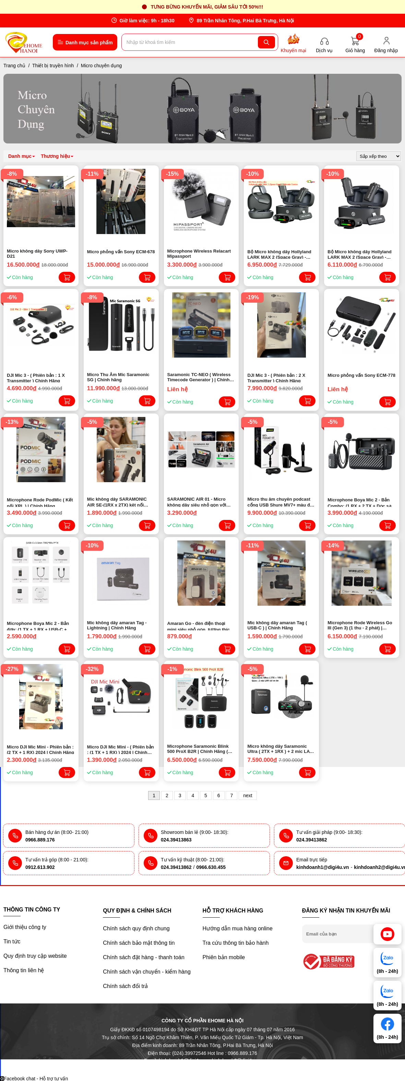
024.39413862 (311, 839)
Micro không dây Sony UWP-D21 (37, 253)
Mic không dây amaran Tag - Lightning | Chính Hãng (117, 625)
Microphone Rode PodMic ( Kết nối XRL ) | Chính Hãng (40, 502)
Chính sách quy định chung (136, 928)
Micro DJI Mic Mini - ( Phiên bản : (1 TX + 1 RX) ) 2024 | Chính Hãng (120, 749)
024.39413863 (176, 839)
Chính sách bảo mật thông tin (139, 943)
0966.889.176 (40, 839)
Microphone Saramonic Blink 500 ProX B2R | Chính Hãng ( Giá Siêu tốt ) (198, 749)
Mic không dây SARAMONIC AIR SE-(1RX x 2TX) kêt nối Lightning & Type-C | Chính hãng (117, 502)
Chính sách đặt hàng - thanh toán (143, 957)
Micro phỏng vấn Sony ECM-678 (121, 251)
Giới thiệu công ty (24, 927)
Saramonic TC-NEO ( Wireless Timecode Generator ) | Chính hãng (199, 377)
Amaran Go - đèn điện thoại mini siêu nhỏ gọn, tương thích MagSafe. (200, 625)
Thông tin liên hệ (23, 970)
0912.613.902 (40, 867)
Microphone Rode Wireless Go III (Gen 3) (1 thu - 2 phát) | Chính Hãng (359, 625)
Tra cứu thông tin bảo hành (236, 943)
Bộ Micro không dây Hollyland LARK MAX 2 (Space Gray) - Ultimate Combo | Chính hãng (279, 254)
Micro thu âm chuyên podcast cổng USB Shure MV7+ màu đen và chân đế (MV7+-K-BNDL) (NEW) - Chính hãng (281, 502)
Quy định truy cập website (35, 956)
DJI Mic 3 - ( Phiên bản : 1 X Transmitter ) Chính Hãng (36, 377)
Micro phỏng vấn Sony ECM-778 (361, 375)
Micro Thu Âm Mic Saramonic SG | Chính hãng (118, 377)
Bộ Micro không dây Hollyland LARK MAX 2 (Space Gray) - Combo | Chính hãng (359, 254)
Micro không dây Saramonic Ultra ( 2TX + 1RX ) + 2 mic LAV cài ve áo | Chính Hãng (279, 749)
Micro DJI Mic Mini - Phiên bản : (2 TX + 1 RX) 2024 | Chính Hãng (40, 749)
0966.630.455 (211, 867)
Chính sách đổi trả (125, 986)
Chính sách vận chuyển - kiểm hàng (147, 972)
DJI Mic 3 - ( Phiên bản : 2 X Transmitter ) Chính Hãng (276, 377)
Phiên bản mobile (224, 957)
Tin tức (12, 941)
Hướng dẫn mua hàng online (238, 928)
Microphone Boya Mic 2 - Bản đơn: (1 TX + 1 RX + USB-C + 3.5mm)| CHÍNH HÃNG (38, 625)
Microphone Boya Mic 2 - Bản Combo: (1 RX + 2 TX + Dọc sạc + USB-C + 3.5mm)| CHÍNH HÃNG (360, 502)
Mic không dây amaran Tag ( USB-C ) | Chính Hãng (277, 625)
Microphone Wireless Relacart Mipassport (199, 253)
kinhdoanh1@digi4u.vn (322, 867)
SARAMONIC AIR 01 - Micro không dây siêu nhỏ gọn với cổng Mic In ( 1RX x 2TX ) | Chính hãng (196, 502)
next (247, 795)
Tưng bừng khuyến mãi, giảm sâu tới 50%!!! (207, 7)
